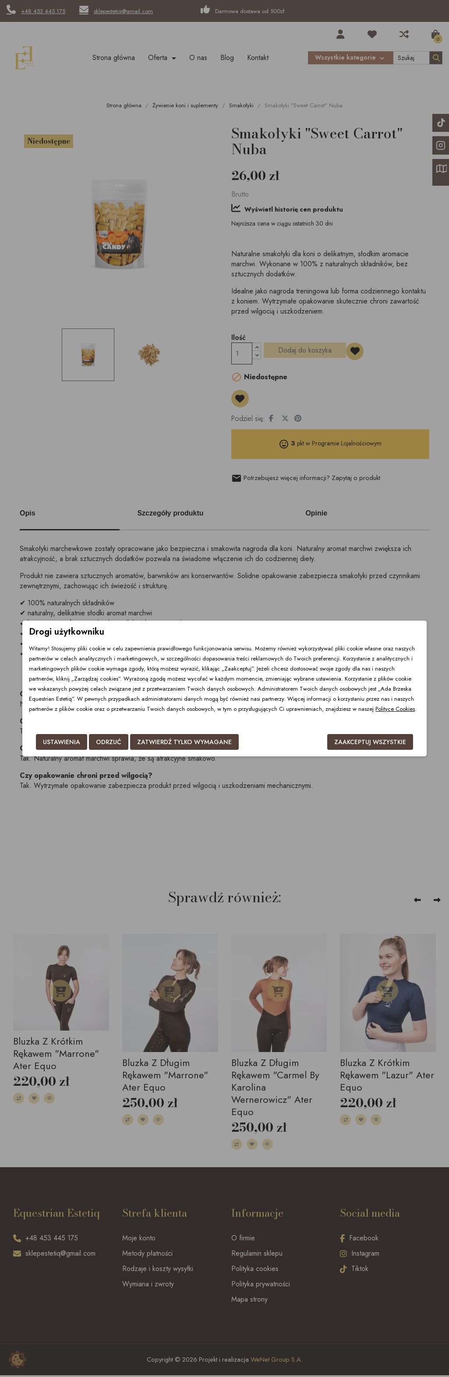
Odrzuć (97, 742)
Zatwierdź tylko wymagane (173, 742)
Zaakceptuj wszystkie (382, 742)
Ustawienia (50, 742)
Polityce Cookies (301, 709)
